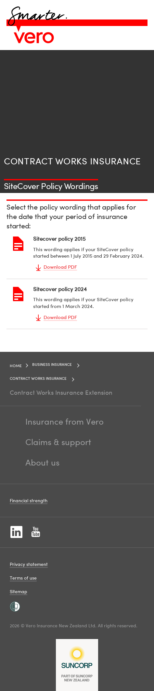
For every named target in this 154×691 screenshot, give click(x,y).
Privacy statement (29, 564)
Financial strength (28, 500)
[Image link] (34, 38)
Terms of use (23, 578)
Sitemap (18, 591)
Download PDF (60, 267)
